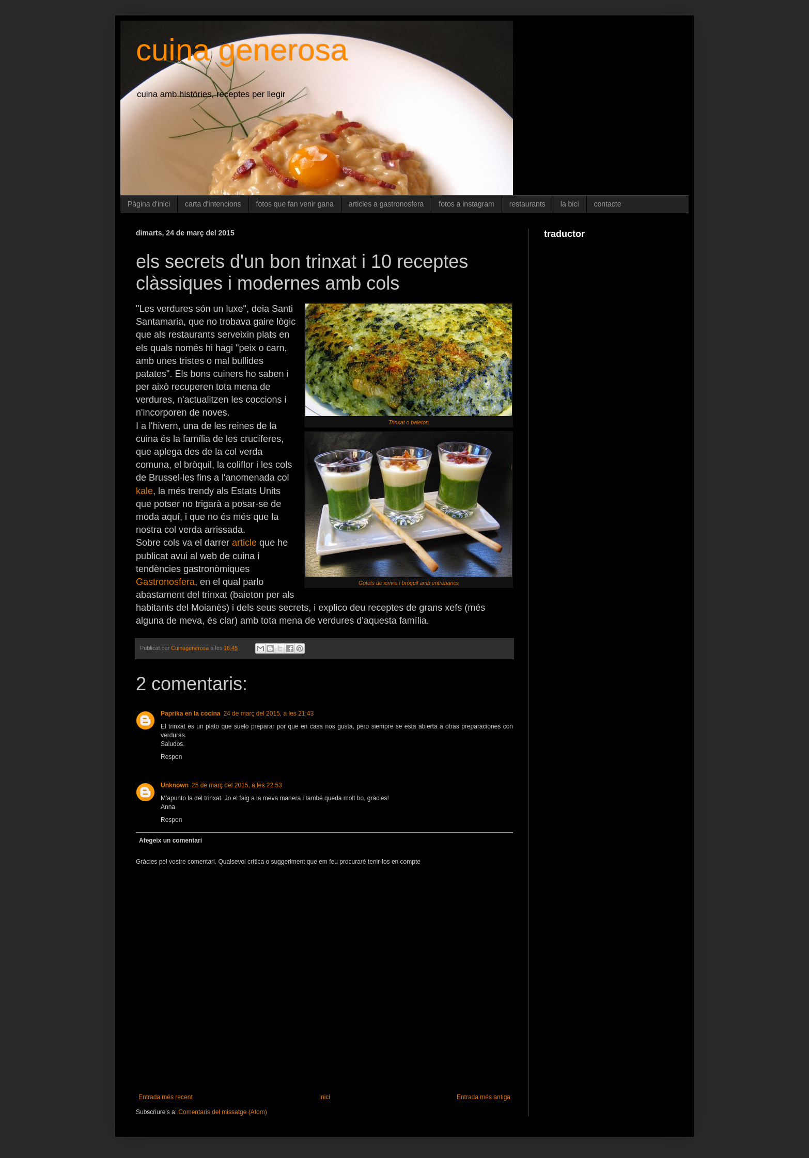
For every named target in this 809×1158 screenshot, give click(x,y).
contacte (607, 204)
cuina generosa (242, 50)
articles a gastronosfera (386, 204)
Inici (324, 1097)
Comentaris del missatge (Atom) (222, 1112)
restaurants (527, 204)
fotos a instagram (466, 204)
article (244, 542)
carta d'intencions (213, 204)
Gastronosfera (165, 582)
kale (144, 491)
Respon (171, 756)
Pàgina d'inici (149, 204)
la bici (570, 204)
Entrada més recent (165, 1097)
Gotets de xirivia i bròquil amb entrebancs (409, 583)
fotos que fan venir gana (295, 204)
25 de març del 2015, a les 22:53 (237, 785)
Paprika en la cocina (190, 713)
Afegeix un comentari (170, 840)
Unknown (175, 785)
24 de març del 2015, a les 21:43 (268, 713)
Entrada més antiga (483, 1097)
